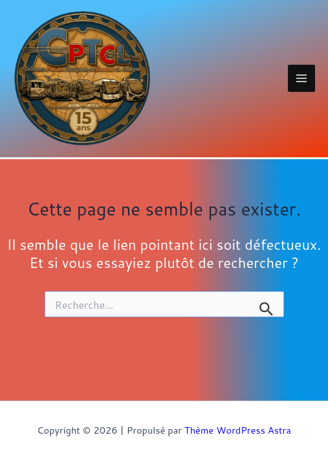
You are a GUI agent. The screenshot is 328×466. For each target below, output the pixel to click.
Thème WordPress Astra (237, 430)
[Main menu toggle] (301, 78)
